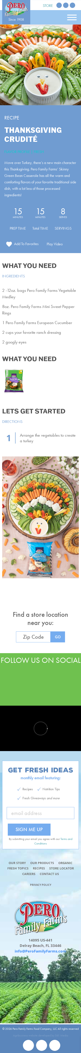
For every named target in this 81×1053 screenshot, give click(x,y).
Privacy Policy (40, 885)
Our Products (42, 863)
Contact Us (49, 874)
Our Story (17, 863)
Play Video (55, 243)
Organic (65, 863)
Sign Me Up (29, 829)
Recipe (11, 117)
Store (48, 5)
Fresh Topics (18, 868)
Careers (28, 874)
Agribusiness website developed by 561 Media (40, 1035)
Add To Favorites (26, 243)
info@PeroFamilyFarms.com (40, 951)
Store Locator (61, 868)
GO (58, 636)
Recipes (39, 868)
